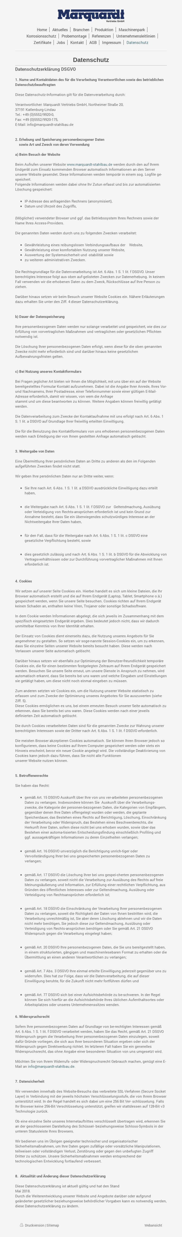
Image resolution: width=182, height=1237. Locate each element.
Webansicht (153, 1225)
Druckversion (32, 1225)
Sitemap (52, 1225)
